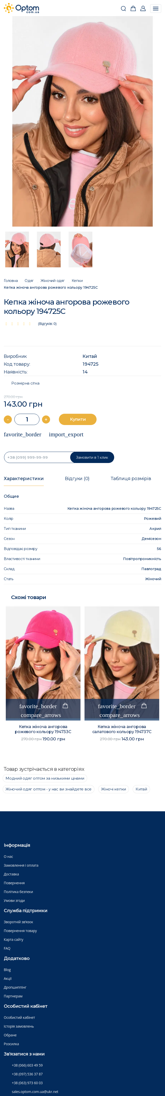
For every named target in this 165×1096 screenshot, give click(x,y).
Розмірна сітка (25, 383)
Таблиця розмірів (131, 478)
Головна (11, 281)
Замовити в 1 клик (92, 457)
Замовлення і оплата (21, 865)
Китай (89, 356)
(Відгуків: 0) (47, 323)
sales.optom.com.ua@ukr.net (35, 1091)
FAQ (7, 948)
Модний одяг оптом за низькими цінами (45, 778)
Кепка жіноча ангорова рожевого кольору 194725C (51, 287)
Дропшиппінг (15, 987)
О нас (8, 856)
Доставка (11, 874)
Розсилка (11, 1043)
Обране (10, 1035)
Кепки (77, 281)
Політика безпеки (18, 891)
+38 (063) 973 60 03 (27, 1082)
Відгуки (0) (77, 478)
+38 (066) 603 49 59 (27, 1065)
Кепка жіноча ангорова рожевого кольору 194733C (43, 729)
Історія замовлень (19, 1026)
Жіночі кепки (113, 789)
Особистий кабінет (19, 1017)
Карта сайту (13, 939)
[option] (82, 121)
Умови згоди (14, 900)
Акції (8, 978)
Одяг (29, 281)
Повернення (14, 882)
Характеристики (24, 478)
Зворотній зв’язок (18, 921)
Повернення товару (20, 930)
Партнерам (13, 996)
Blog (7, 969)
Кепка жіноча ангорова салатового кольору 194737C (122, 729)
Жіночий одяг (52, 281)
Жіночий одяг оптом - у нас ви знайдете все (49, 789)
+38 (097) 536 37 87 (27, 1074)
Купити (78, 419)
